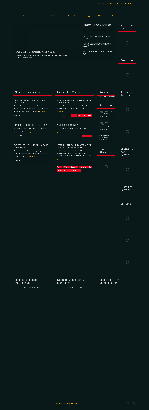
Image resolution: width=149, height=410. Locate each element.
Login (129, 3)
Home (17, 16)
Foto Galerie (126, 16)
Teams (34, 16)
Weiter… (43, 112)
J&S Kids (114, 16)
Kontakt (99, 3)
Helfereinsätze (57, 16)
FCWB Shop (102, 16)
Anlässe (44, 16)
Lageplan (109, 3)
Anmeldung (119, 3)
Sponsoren (78, 16)
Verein (25, 16)
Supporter (90, 16)
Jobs (68, 16)
